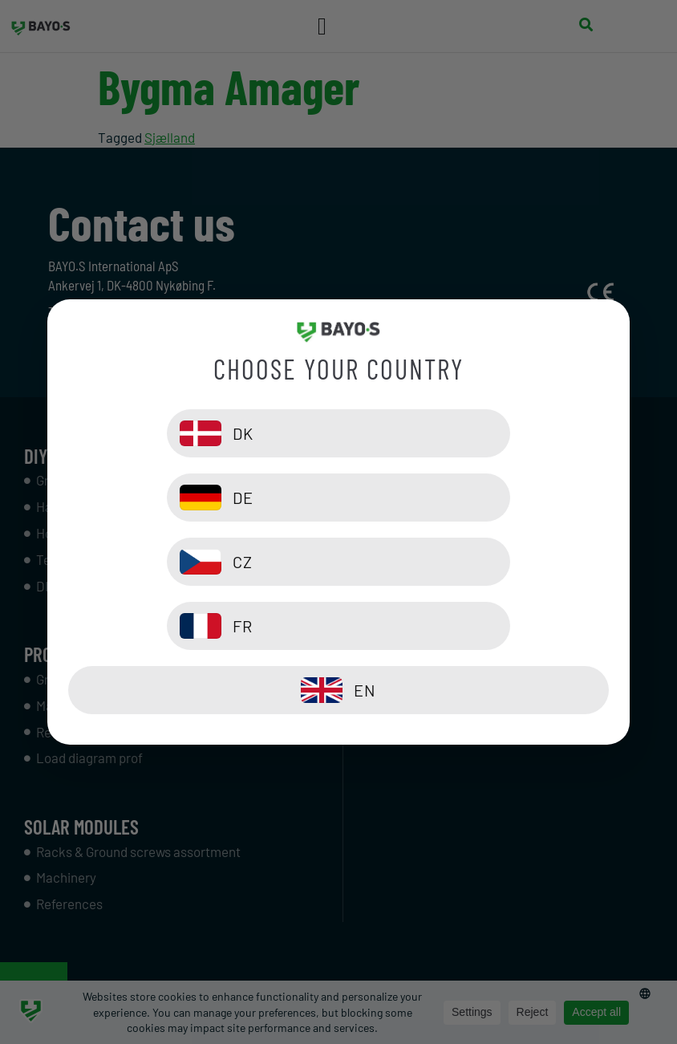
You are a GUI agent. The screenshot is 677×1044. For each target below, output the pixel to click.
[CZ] (199, 562)
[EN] (338, 626)
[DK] (199, 497)
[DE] (478, 497)
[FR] (478, 562)
